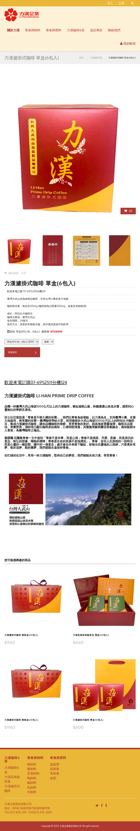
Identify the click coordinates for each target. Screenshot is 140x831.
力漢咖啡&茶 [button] (76, 30)
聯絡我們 (114, 30)
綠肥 (53, 778)
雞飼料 (31, 769)
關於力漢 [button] (13, 30)
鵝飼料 (31, 783)
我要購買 (22, 352)
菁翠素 (54, 773)
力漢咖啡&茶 (96, 57)
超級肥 (54, 764)
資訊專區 (96, 30)
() (128, 211)
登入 (110, 3)
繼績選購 (11, 273)
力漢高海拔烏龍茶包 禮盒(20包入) (91, 635)
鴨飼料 (31, 778)
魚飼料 (31, 787)
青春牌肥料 (53, 30)
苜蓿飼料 (33, 773)
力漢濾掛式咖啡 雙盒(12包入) (88, 719)
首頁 (81, 57)
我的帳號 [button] (128, 43)
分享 (23, 273)
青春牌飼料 (32, 30)
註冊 (121, 3)
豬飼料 (31, 764)
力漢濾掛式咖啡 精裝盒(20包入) (21, 635)
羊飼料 (31, 792)
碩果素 (54, 769)
